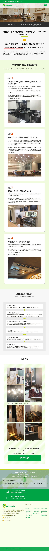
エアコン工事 (44, 508)
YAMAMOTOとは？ (28, 511)
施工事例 (28, 517)
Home (18, 17)
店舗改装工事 (29, 17)
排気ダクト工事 (44, 511)
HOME (27, 508)
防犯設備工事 (44, 515)
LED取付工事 (36, 511)
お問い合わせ (29, 515)
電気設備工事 (36, 513)
